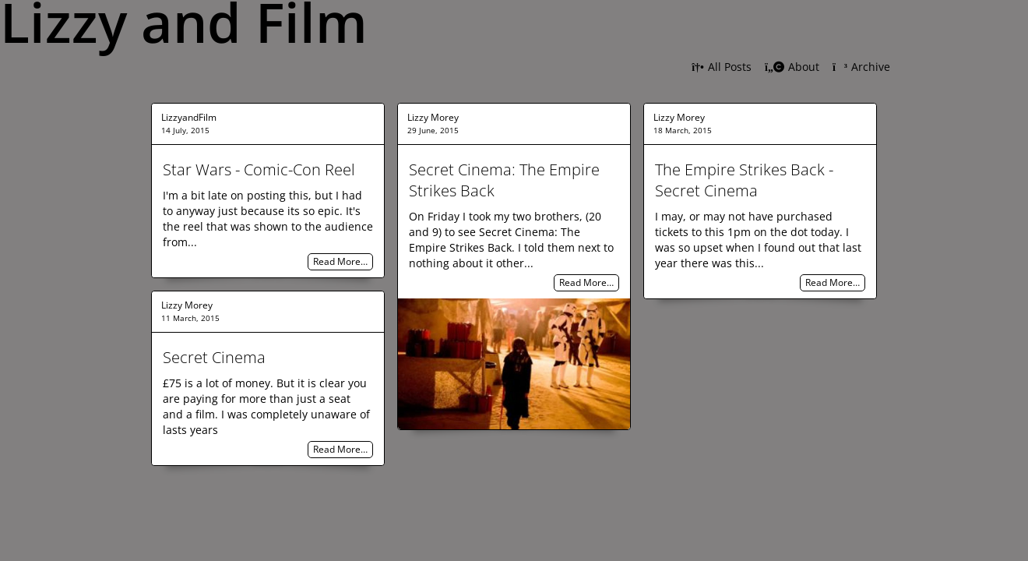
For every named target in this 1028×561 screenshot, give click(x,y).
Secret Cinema (214, 357)
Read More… (340, 262)
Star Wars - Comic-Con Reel (259, 169)
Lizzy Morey (433, 117)
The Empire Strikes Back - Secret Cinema (744, 180)
